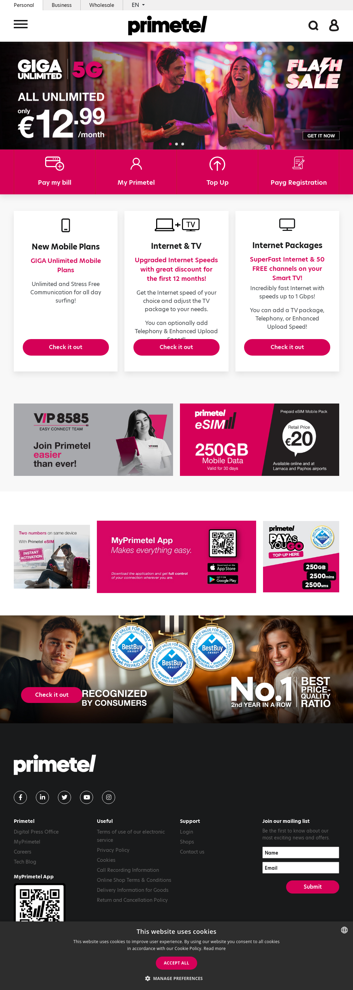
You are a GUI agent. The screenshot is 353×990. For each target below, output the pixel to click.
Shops (187, 854)
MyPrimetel (27, 854)
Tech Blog (25, 874)
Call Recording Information (128, 882)
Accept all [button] (176, 963)
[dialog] (176, 955)
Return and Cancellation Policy (132, 912)
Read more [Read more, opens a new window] (215, 948)
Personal (24, 5)
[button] (170, 144)
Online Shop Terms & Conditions (134, 892)
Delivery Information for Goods (133, 902)
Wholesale (101, 5)
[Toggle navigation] (21, 26)
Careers (22, 864)
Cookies (106, 872)
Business (62, 5)
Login (186, 844)
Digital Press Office (36, 844)
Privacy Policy (113, 862)
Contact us (192, 864)
